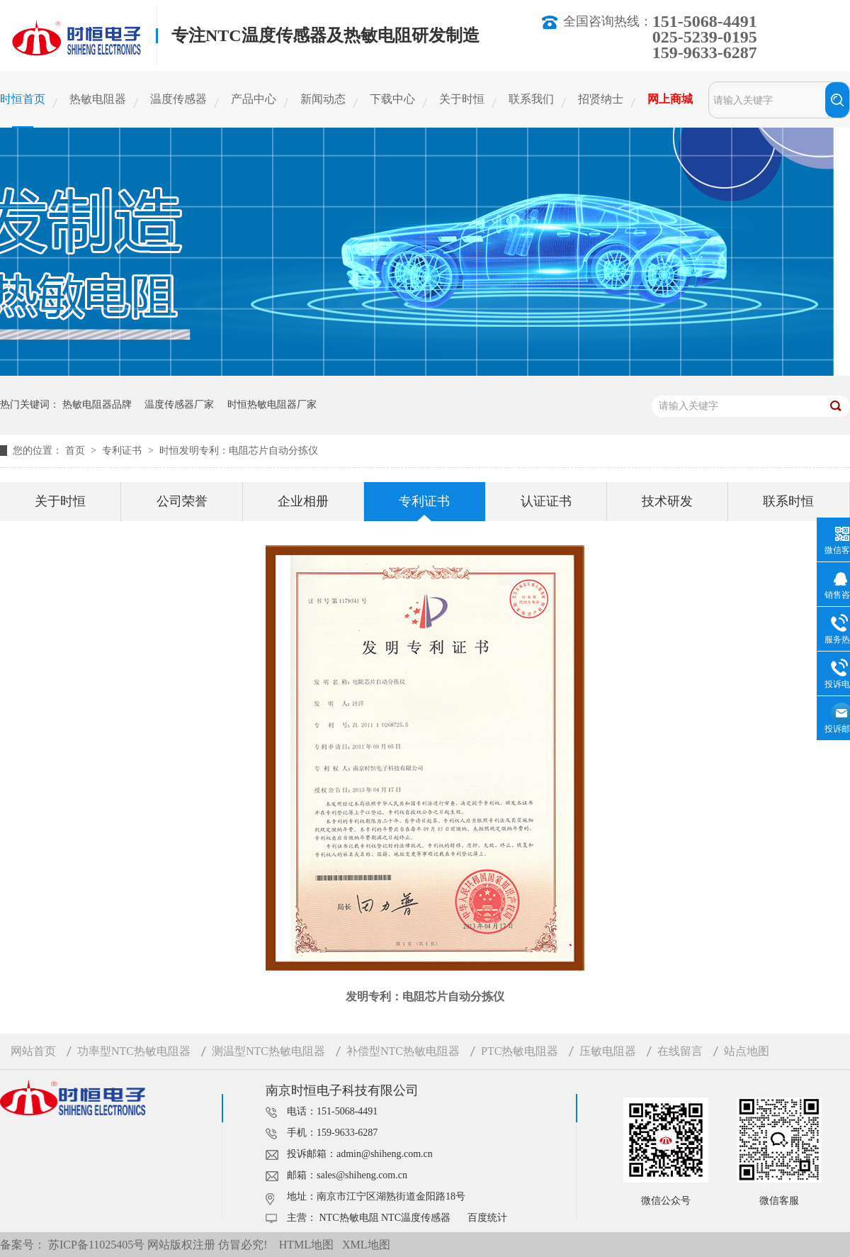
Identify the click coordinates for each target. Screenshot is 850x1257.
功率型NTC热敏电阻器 (134, 1051)
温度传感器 (178, 99)
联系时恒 (788, 501)
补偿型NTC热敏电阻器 (403, 1051)
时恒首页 (22, 99)
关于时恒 (461, 99)
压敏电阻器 (607, 1051)
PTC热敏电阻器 (519, 1051)
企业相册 (303, 501)
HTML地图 (306, 1245)
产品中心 (253, 99)
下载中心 (392, 99)
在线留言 (680, 1051)
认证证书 (546, 501)
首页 (76, 450)
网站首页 (33, 1051)
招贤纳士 (600, 99)
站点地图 (746, 1051)
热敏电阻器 (97, 99)
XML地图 (366, 1245)
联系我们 (531, 99)
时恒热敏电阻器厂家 (272, 404)
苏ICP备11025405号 (96, 1245)
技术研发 (667, 501)
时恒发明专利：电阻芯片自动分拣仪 (238, 450)
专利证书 (123, 450)
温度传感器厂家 (179, 404)
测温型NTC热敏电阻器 (268, 1051)
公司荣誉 (182, 501)
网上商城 (670, 99)
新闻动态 (323, 99)
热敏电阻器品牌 (97, 404)
